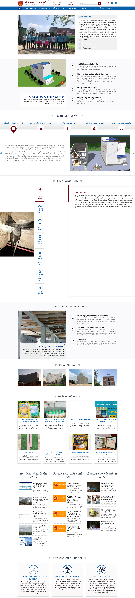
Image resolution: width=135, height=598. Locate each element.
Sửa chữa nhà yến (80, 586)
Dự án (61, 588)
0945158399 (57, 4)
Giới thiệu (46, 34)
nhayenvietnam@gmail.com (74, 555)
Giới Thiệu (62, 583)
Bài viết (77, 588)
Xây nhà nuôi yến (48, 586)
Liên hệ (61, 591)
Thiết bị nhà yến (48, 588)
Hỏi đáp (45, 591)
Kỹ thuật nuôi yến (80, 583)
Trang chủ (46, 583)
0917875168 (70, 4)
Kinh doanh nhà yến (65, 586)
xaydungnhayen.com (96, 555)
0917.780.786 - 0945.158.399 (27, 571)
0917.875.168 (28, 574)
